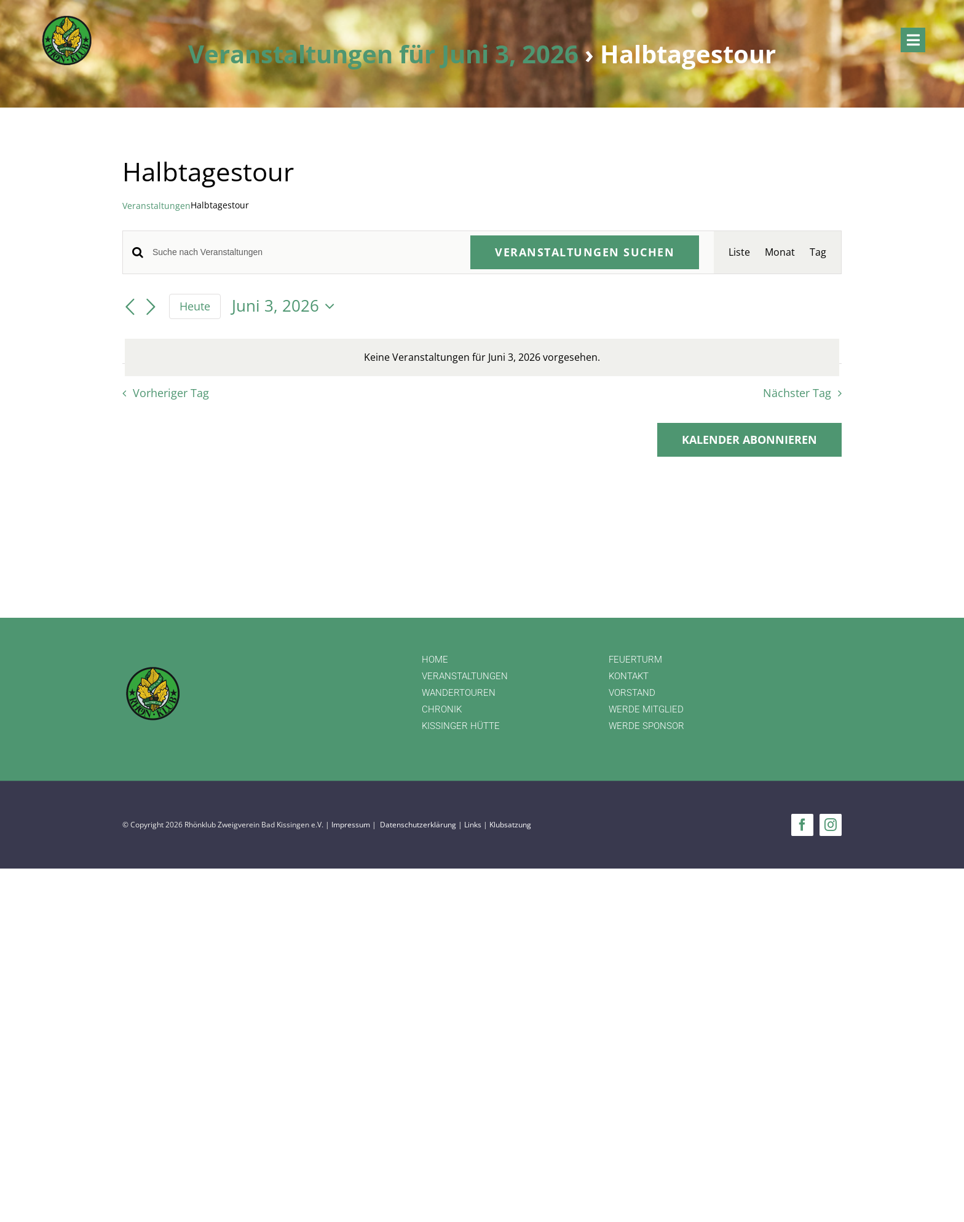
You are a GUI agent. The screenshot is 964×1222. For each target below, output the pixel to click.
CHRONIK (442, 709)
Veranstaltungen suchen (584, 252)
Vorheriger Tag (171, 392)
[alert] (482, 357)
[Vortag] (129, 307)
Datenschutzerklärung (418, 824)
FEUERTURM (635, 659)
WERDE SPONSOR (646, 725)
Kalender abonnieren (749, 439)
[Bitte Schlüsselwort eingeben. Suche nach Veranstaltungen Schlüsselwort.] (304, 252)
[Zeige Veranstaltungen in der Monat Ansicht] (780, 252)
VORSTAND (632, 692)
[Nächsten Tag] (150, 307)
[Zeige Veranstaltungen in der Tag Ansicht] (818, 252)
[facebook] (802, 825)
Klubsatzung (510, 824)
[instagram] (831, 825)
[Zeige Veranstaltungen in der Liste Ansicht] (739, 252)
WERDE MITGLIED (646, 709)
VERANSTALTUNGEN (465, 676)
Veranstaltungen (156, 205)
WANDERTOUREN (459, 692)
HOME (435, 659)
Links (472, 824)
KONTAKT (629, 676)
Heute (195, 306)
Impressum (350, 824)
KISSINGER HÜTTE (461, 725)
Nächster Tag (797, 392)
